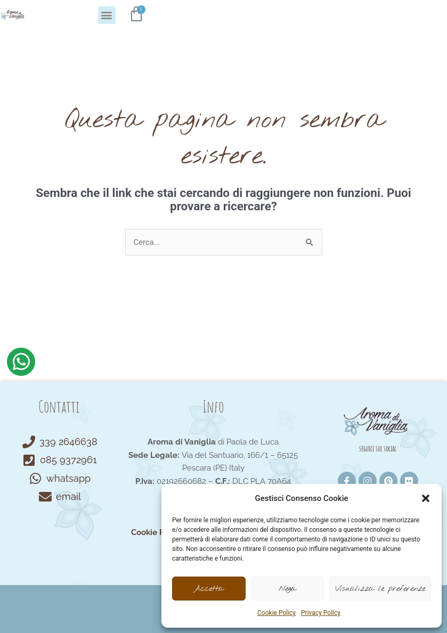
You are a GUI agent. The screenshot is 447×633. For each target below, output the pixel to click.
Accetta (208, 588)
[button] (425, 498)
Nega (287, 588)
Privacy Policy (320, 612)
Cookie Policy (276, 612)
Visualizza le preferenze (380, 588)
